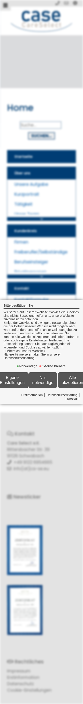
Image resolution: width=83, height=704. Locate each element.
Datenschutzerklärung (61, 395)
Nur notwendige (43, 380)
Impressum (71, 398)
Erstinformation (32, 395)
